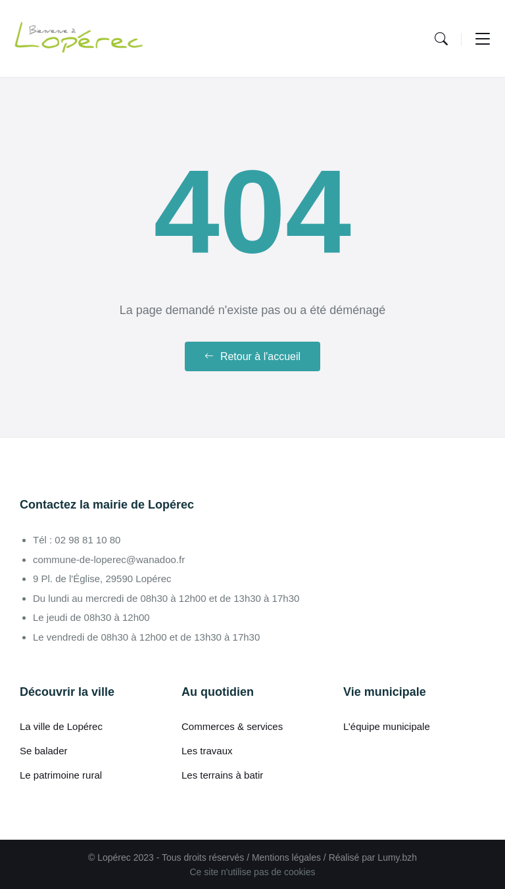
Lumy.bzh (397, 857)
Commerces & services (232, 726)
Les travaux (207, 750)
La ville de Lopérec (61, 726)
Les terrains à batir (222, 775)
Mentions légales (286, 857)
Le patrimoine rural (61, 775)
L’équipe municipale (386, 726)
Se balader (44, 750)
